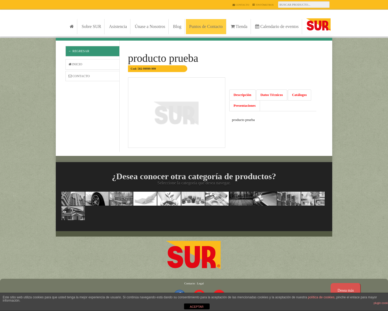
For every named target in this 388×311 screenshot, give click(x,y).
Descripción (242, 95)
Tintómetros (263, 4)
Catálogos (299, 95)
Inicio (75, 64)
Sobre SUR (91, 26)
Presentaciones (245, 105)
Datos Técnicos (272, 95)
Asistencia (118, 26)
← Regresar (78, 51)
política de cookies (321, 297)
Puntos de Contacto (206, 26)
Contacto (241, 4)
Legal (200, 283)
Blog (177, 26)
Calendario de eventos (277, 26)
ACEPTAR (196, 306)
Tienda (239, 26)
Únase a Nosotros (150, 26)
